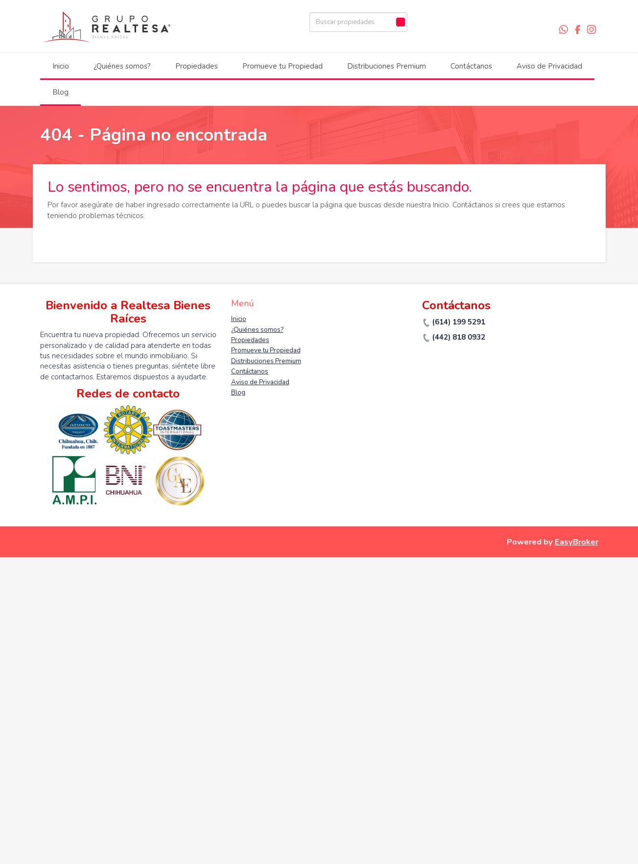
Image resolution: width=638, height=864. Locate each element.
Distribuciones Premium (386, 66)
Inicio (60, 66)
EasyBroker (576, 541)
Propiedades (196, 66)
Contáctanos (471, 66)
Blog (60, 92)
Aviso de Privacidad (549, 66)
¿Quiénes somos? (122, 66)
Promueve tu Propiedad (282, 66)
